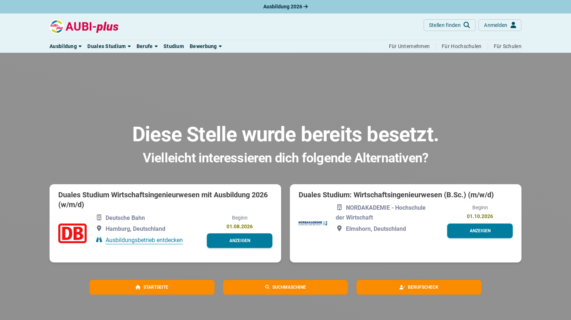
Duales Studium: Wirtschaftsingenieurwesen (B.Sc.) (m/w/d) (396, 194)
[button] (66, 46)
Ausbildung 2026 (285, 6)
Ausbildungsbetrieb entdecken (144, 240)
